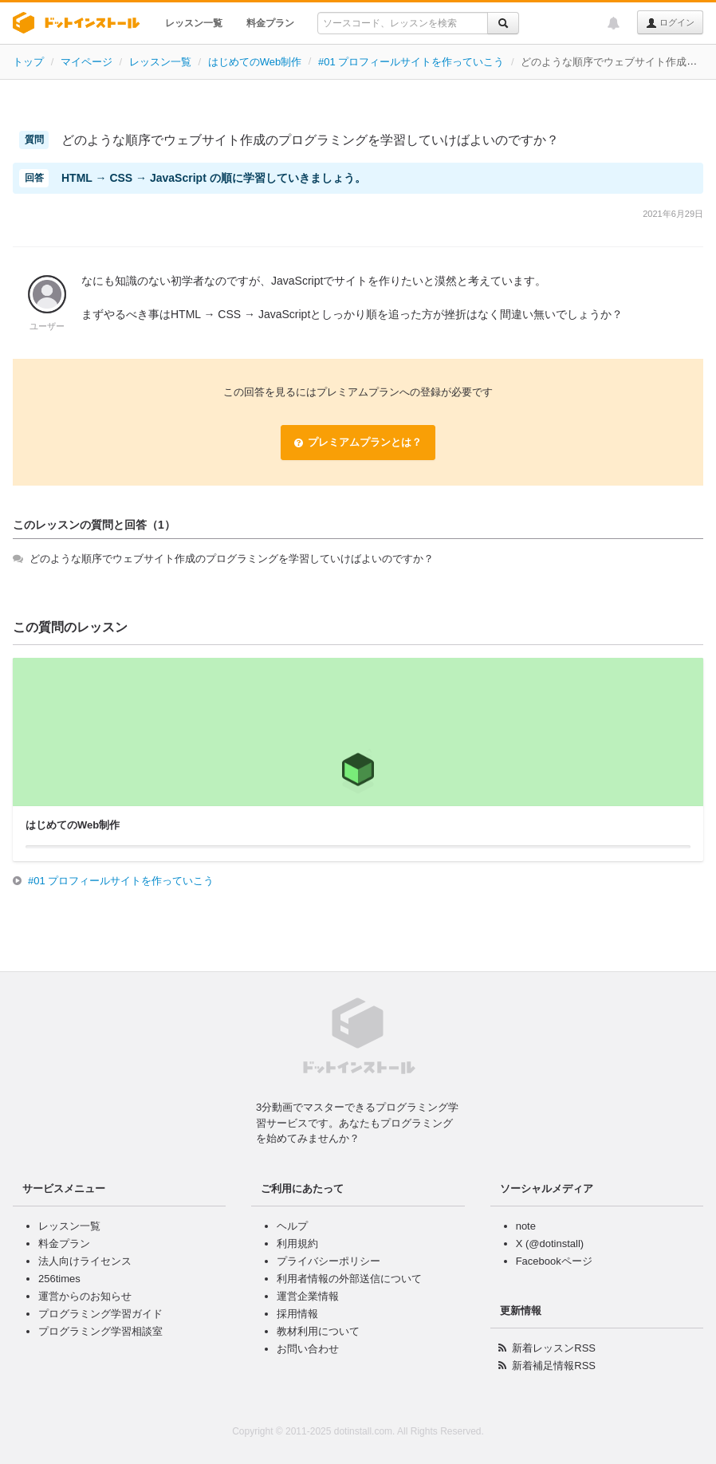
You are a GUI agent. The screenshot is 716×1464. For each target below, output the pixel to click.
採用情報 (297, 1314)
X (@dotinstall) (550, 1244)
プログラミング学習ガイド (100, 1314)
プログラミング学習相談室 (100, 1331)
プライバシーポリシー (328, 1261)
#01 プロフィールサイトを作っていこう (411, 62)
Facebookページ (554, 1261)
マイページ (86, 62)
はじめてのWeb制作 (255, 62)
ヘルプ (292, 1226)
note (526, 1226)
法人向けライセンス (85, 1261)
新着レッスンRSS (554, 1348)
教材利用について (318, 1331)
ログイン (670, 23)
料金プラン (270, 23)
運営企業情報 (308, 1296)
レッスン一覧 (193, 23)
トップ (28, 62)
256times (59, 1279)
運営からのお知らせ (85, 1296)
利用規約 (297, 1244)
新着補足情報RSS (554, 1366)
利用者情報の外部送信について (349, 1279)
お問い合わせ (308, 1349)
